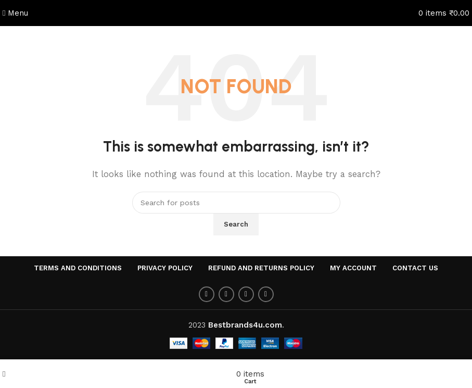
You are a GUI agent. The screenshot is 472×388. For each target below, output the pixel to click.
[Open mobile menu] (15, 13)
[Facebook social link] (206, 294)
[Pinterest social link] (246, 294)
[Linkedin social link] (266, 294)
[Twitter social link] (226, 294)
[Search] (236, 203)
